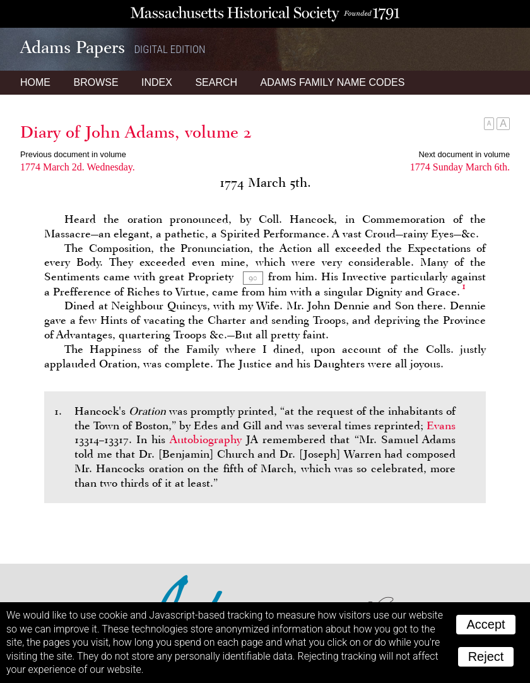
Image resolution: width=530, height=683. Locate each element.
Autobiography (206, 439)
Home (35, 82)
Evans (441, 425)
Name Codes (333, 82)
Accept (485, 624)
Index (156, 82)
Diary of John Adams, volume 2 (136, 132)
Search (216, 82)
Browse (95, 82)
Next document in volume (464, 154)
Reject (486, 656)
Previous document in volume (73, 154)
